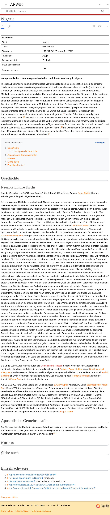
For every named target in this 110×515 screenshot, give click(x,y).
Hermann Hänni (80, 225)
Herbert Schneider (81, 375)
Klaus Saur (6, 372)
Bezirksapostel (96, 369)
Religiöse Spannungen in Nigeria (25, 478)
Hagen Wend (66, 411)
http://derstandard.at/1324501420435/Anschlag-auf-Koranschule (41, 484)
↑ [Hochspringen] (7, 474)
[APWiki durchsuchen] (55, 11)
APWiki (16, 4)
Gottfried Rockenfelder (12, 235)
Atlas (14, 497)
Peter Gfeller (84, 193)
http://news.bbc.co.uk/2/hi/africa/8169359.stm (31, 474)
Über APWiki (22, 511)
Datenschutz (7, 511)
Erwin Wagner (61, 384)
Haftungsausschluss (41, 511)
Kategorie (6, 497)
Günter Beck (15, 379)
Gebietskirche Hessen (52, 365)
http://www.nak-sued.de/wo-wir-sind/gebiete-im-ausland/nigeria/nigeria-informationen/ (51, 488)
